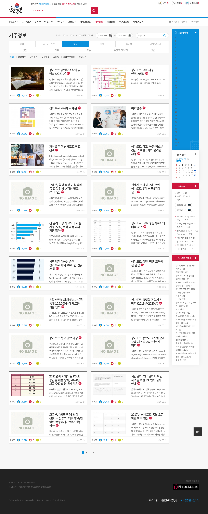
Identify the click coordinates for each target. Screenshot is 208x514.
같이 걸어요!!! (181, 360)
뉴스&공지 (14, 21)
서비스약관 (152, 500)
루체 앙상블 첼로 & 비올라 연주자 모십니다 (186, 348)
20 (176, 101)
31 (176, 138)
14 (176, 81)
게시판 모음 (138, 21)
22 (176, 108)
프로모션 (72, 21)
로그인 (173, 21)
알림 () (163, 3)
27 (176, 125)
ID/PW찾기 (195, 21)
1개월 (75, 35)
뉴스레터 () (192, 3)
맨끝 (93, 452)
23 (176, 111)
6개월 (83, 35)
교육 (75, 44)
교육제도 (22, 57)
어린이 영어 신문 (182, 279)
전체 (59, 35)
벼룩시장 (48, 21)
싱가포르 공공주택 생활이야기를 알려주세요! (185, 291)
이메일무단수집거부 (189, 500)
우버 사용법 (180, 295)
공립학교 (34, 57)
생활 (25, 50)
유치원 (56, 57)
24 (176, 115)
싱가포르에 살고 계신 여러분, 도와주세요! (186, 304)
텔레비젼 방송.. (182, 339)
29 (176, 132)
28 (176, 128)
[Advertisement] (185, 387)
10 (176, 67)
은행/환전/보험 (121, 50)
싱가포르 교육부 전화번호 (185, 275)
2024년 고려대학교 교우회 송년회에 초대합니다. (186, 284)
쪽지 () (177, 3)
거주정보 (99, 21)
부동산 (37, 21)
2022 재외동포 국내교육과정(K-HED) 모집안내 (186, 355)
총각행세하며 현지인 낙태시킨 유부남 (185, 267)
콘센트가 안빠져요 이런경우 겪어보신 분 (185, 335)
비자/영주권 (155, 44)
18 (176, 94)
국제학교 (45, 57)
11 (176, 71)
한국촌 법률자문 (186, 484)
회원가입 (183, 21)
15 (176, 84)
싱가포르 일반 (48, 44)
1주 (67, 35)
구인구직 (60, 21)
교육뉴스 (83, 57)
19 (176, 98)
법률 (153, 50)
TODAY (179, 161)
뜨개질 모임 (180, 299)
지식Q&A (26, 21)
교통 (89, 50)
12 (176, 74)
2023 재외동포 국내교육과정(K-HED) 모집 (186, 321)
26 (176, 122)
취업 (102, 44)
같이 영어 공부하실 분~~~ (185, 343)
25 (176, 118)
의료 (57, 50)
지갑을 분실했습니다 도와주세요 (185, 328)
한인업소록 (124, 21)
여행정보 (111, 21)
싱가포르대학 (69, 57)
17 (176, 91)
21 (176, 105)
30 (176, 135)
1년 (91, 35)
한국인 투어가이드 (183, 312)
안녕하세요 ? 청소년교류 (185, 316)
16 (176, 88)
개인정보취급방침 (169, 500)
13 (176, 78)
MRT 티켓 (180, 309)
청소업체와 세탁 (182, 272)
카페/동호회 (85, 21)
